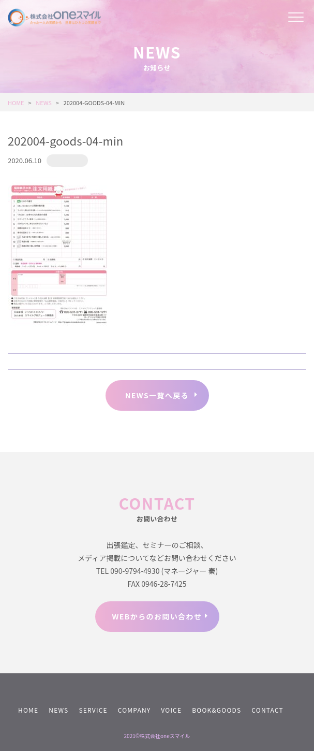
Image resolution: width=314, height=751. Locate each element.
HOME (28, 709)
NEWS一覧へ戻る (157, 395)
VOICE (171, 709)
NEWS (58, 709)
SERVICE (93, 709)
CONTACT (267, 709)
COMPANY (134, 709)
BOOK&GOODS (216, 709)
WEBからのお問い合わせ (157, 616)
